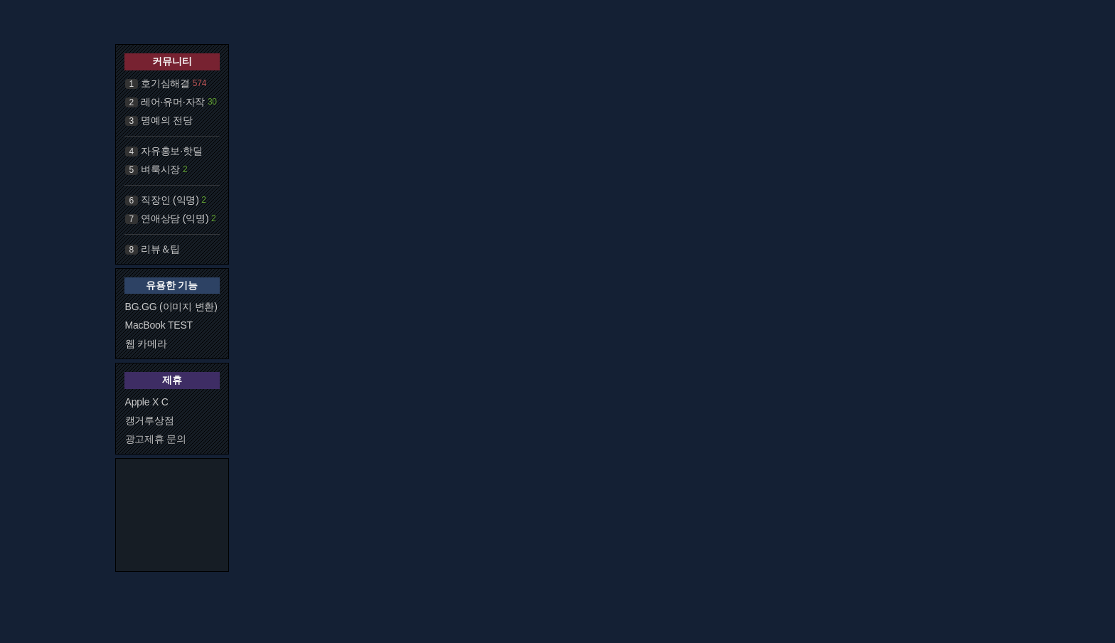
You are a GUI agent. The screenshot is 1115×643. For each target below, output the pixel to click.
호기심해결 (165, 83)
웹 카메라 (146, 343)
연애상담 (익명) (174, 218)
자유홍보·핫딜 (172, 150)
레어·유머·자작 (173, 101)
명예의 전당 (167, 120)
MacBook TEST (159, 325)
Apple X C (147, 402)
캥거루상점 (149, 420)
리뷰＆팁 (160, 249)
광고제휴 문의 (156, 439)
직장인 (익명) (170, 200)
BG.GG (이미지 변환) (171, 306)
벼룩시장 (160, 169)
